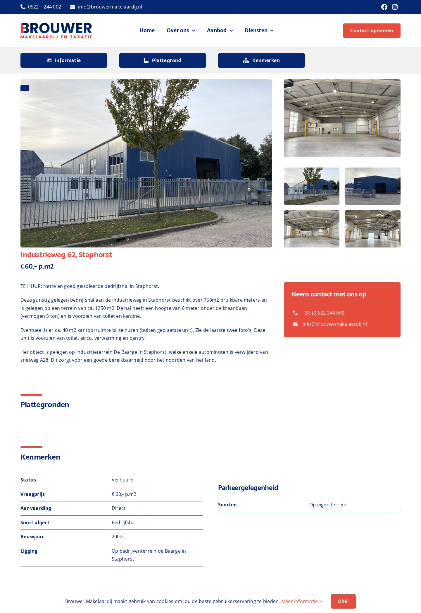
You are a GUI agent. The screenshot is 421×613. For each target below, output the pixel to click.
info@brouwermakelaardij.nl (110, 7)
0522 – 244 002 (44, 7)
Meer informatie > (301, 601)
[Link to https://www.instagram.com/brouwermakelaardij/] (395, 7)
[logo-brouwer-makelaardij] (56, 25)
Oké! (343, 601)
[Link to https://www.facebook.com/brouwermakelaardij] (384, 7)
